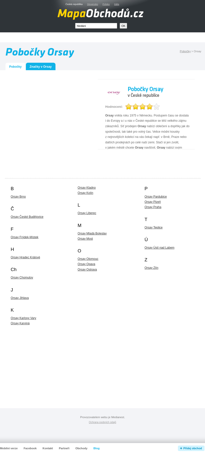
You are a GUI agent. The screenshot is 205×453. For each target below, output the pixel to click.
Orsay (18, 196)
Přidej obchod (192, 448)
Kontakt (48, 448)
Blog (97, 448)
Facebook (30, 448)
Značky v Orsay (41, 66)
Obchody (81, 448)
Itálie (116, 4)
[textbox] (96, 26)
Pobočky (185, 51)
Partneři (64, 448)
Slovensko (92, 4)
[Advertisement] (46, 125)
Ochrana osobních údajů (102, 422)
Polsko (106, 4)
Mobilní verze (9, 448)
